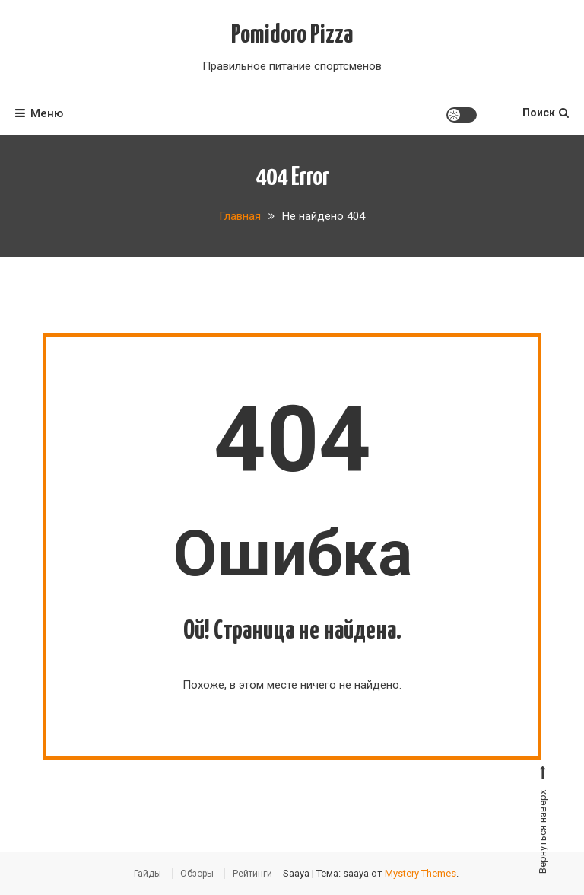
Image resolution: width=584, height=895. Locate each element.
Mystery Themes (420, 873)
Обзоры (197, 873)
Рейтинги (252, 873)
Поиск (545, 113)
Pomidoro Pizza (292, 35)
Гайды (147, 873)
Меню (39, 113)
